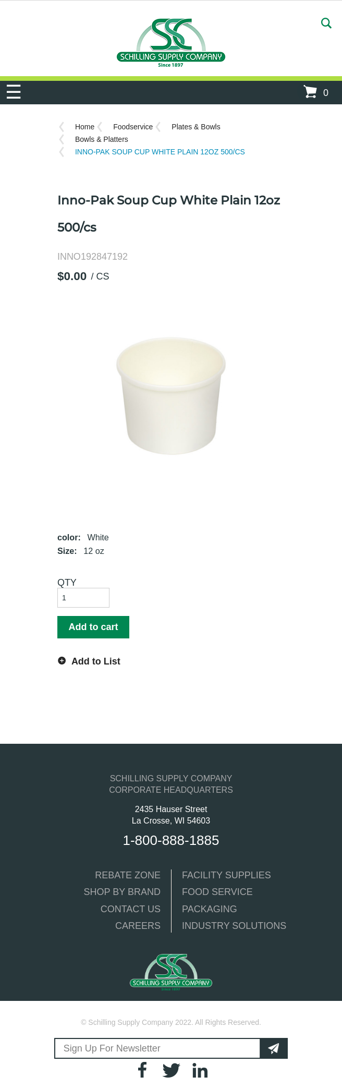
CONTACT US (131, 909)
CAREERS (138, 926)
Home (84, 127)
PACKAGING (209, 909)
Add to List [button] (95, 661)
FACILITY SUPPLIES (226, 875)
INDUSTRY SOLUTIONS (234, 926)
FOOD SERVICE (217, 892)
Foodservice (133, 127)
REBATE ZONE (128, 875)
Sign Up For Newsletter (111, 1048)
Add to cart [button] (93, 627)
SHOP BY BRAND (122, 892)
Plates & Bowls (196, 127)
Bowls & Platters (101, 139)
